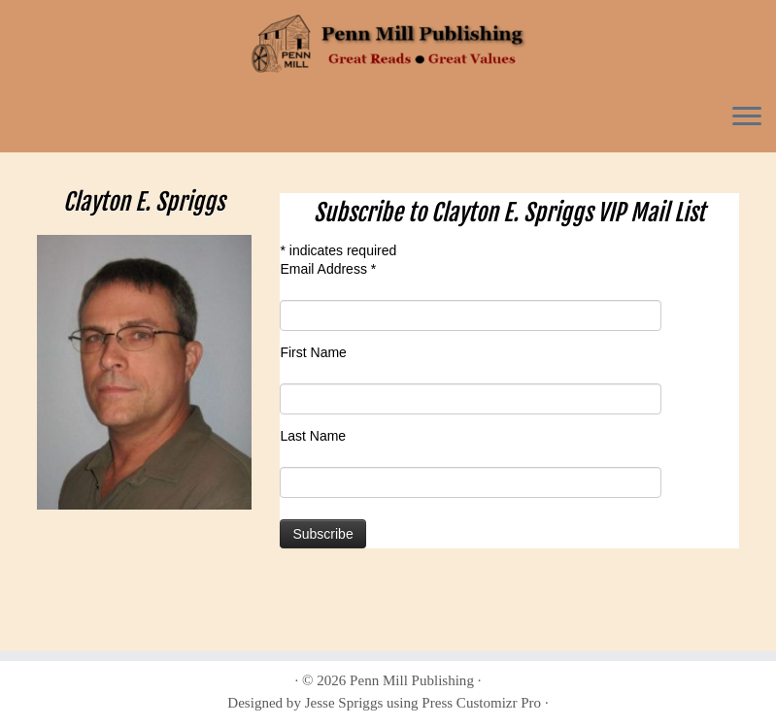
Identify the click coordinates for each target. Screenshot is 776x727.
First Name (313, 352)
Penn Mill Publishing (412, 680)
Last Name (313, 436)
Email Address (328, 269)
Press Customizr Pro (481, 702)
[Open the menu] (746, 117)
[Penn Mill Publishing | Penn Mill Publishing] (388, 44)
